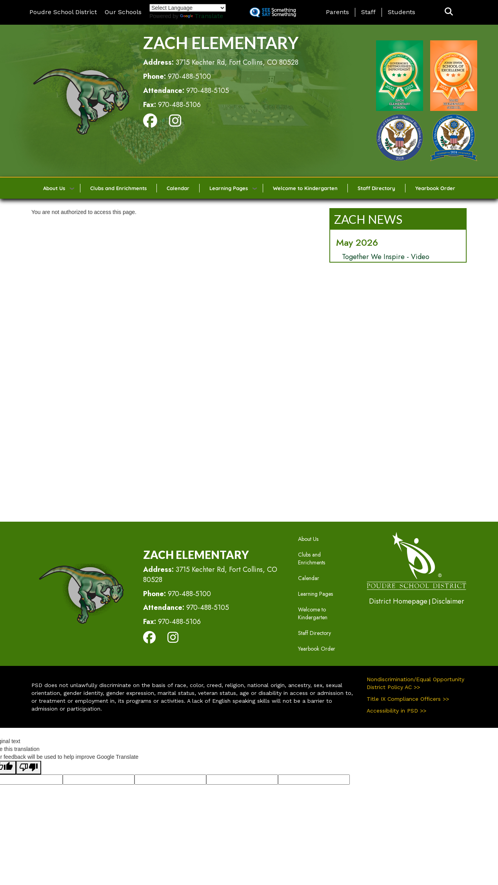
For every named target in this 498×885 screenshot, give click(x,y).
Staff (368, 12)
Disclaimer (448, 601)
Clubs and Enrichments (118, 188)
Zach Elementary (220, 43)
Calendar (178, 188)
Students (401, 12)
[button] (449, 12)
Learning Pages (228, 188)
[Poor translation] (28, 767)
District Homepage (398, 601)
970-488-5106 (179, 105)
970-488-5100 (189, 76)
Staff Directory (376, 188)
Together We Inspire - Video (385, 257)
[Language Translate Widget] (187, 8)
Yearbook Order (435, 188)
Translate (201, 16)
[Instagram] (175, 123)
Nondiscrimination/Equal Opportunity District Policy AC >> (415, 683)
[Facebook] (150, 123)
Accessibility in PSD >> (396, 710)
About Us (54, 188)
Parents (337, 12)
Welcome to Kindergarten (305, 188)
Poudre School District (63, 12)
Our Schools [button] (123, 12)
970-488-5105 (207, 90)
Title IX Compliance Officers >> (408, 699)
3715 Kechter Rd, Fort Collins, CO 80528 (237, 62)
